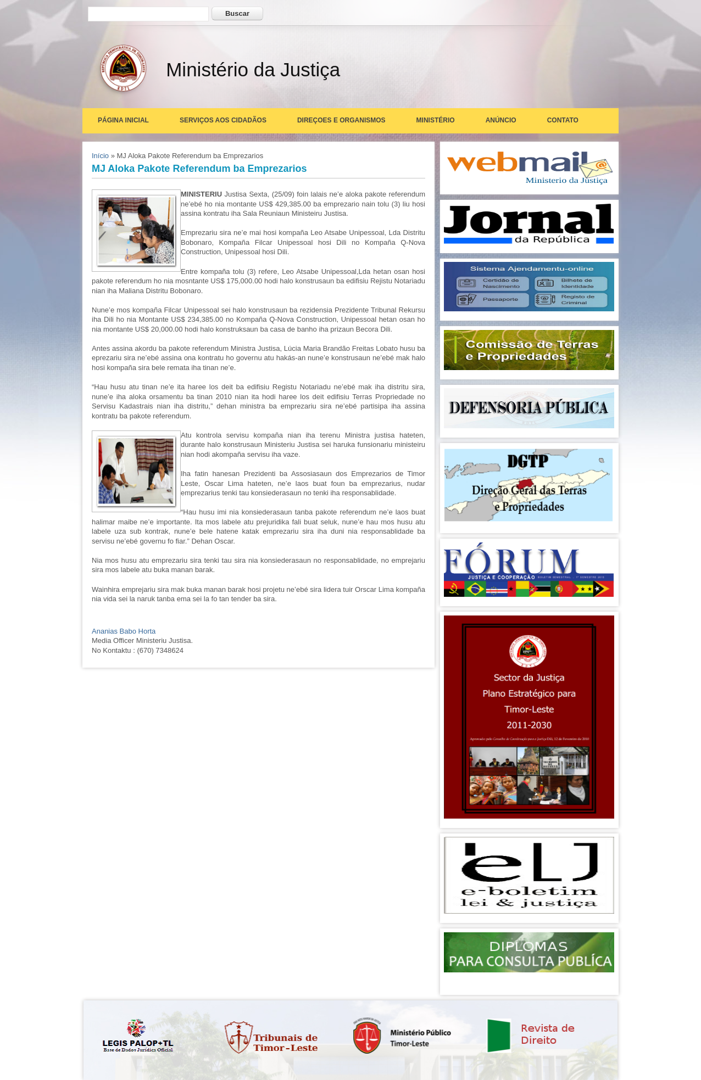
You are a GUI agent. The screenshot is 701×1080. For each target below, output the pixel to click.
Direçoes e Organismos (341, 120)
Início (100, 156)
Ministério (435, 120)
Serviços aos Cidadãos (223, 120)
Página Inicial (123, 120)
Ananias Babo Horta (123, 631)
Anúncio (501, 120)
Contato (562, 120)
